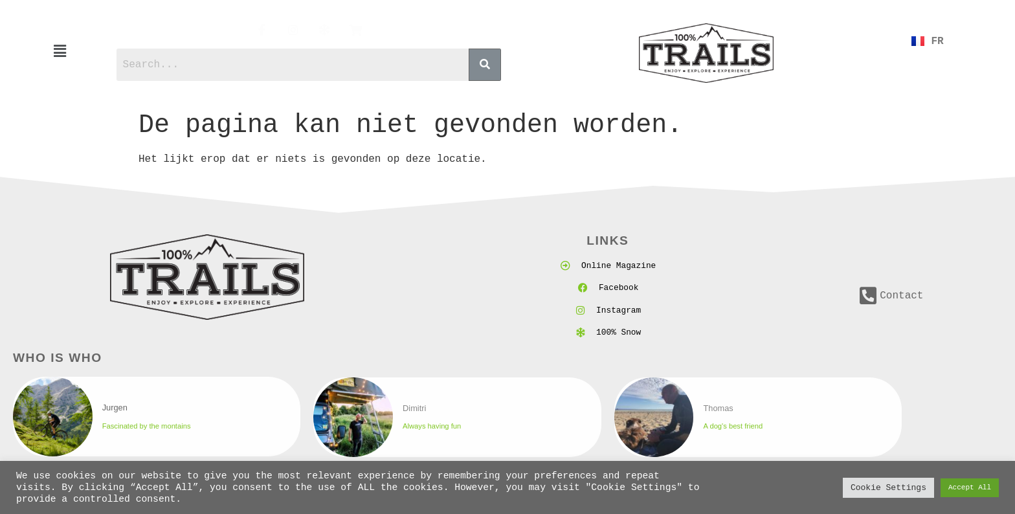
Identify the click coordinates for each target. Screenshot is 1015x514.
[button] (60, 51)
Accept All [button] (969, 488)
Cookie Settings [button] (888, 487)
